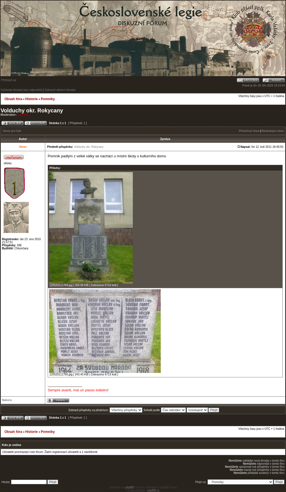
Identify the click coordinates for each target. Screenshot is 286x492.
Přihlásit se (8, 80)
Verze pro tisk (12, 130)
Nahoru (7, 400)
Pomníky (48, 99)
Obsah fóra (13, 99)
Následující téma (273, 130)
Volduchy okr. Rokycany (32, 110)
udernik (23, 114)
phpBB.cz (153, 490)
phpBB (129, 487)
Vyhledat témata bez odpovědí (21, 89)
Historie (31, 99)
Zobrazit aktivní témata (59, 89)
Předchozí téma (249, 130)
